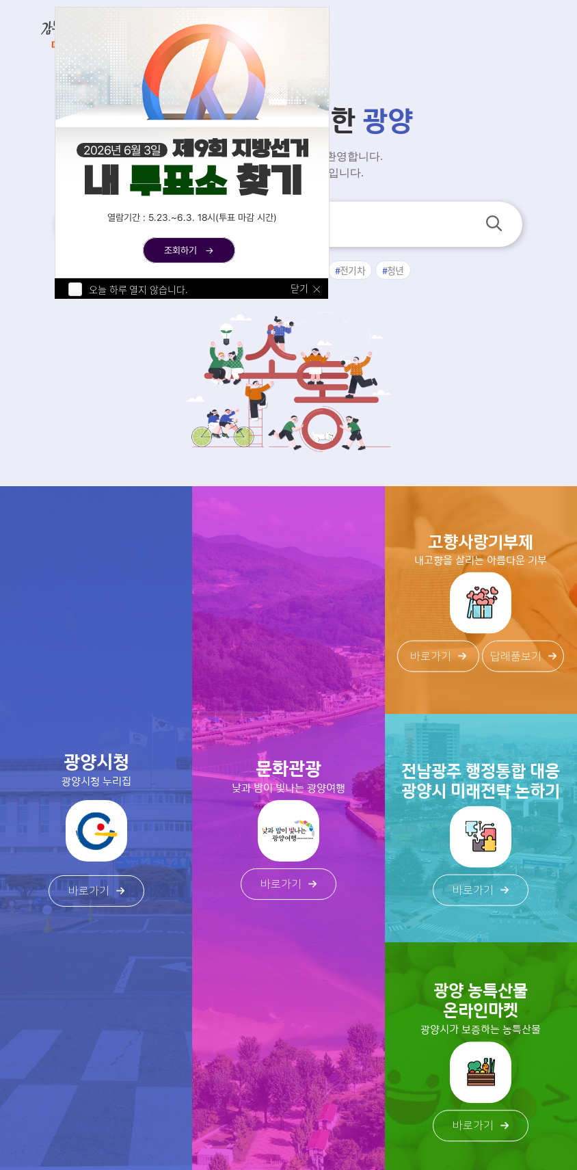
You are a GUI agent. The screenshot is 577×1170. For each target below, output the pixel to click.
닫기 (299, 288)
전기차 (352, 270)
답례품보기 (523, 656)
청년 (395, 270)
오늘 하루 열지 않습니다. (138, 289)
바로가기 (96, 891)
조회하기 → (189, 250)
